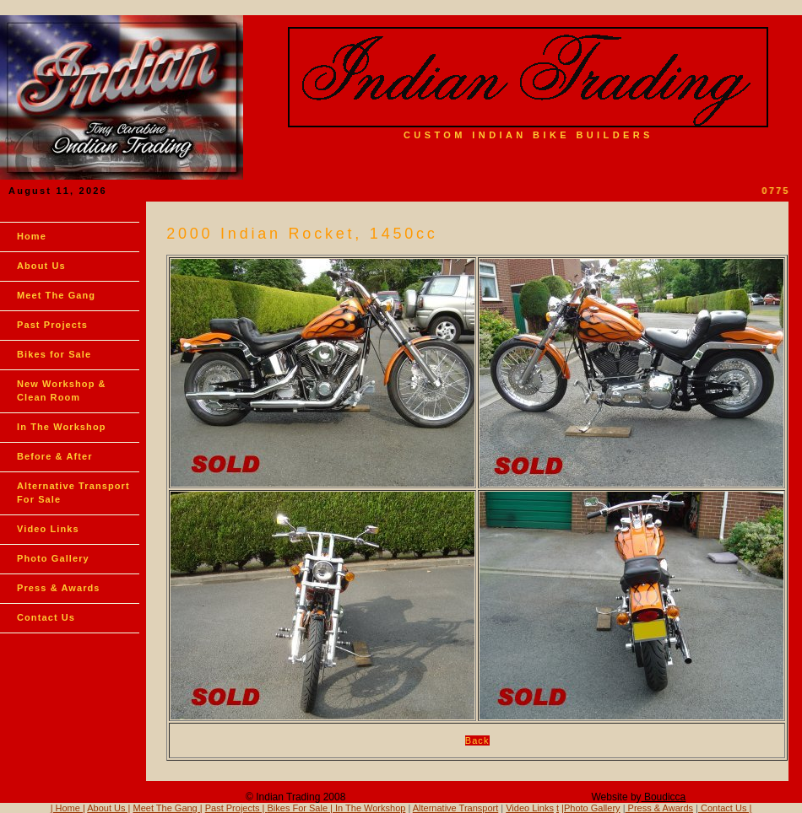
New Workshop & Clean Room (61, 390)
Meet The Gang (56, 295)
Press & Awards (58, 588)
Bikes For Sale (298, 808)
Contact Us (46, 617)
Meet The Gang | (168, 808)
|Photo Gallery (590, 808)
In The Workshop (61, 427)
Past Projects (52, 325)
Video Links (48, 529)
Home (31, 236)
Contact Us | (724, 808)
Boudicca (664, 797)
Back (477, 740)
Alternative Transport (456, 808)
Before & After (55, 456)
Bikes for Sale (54, 354)
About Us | (108, 808)
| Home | (68, 808)
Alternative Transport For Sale (73, 492)
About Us (41, 266)
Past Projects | (236, 808)
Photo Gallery (53, 558)
